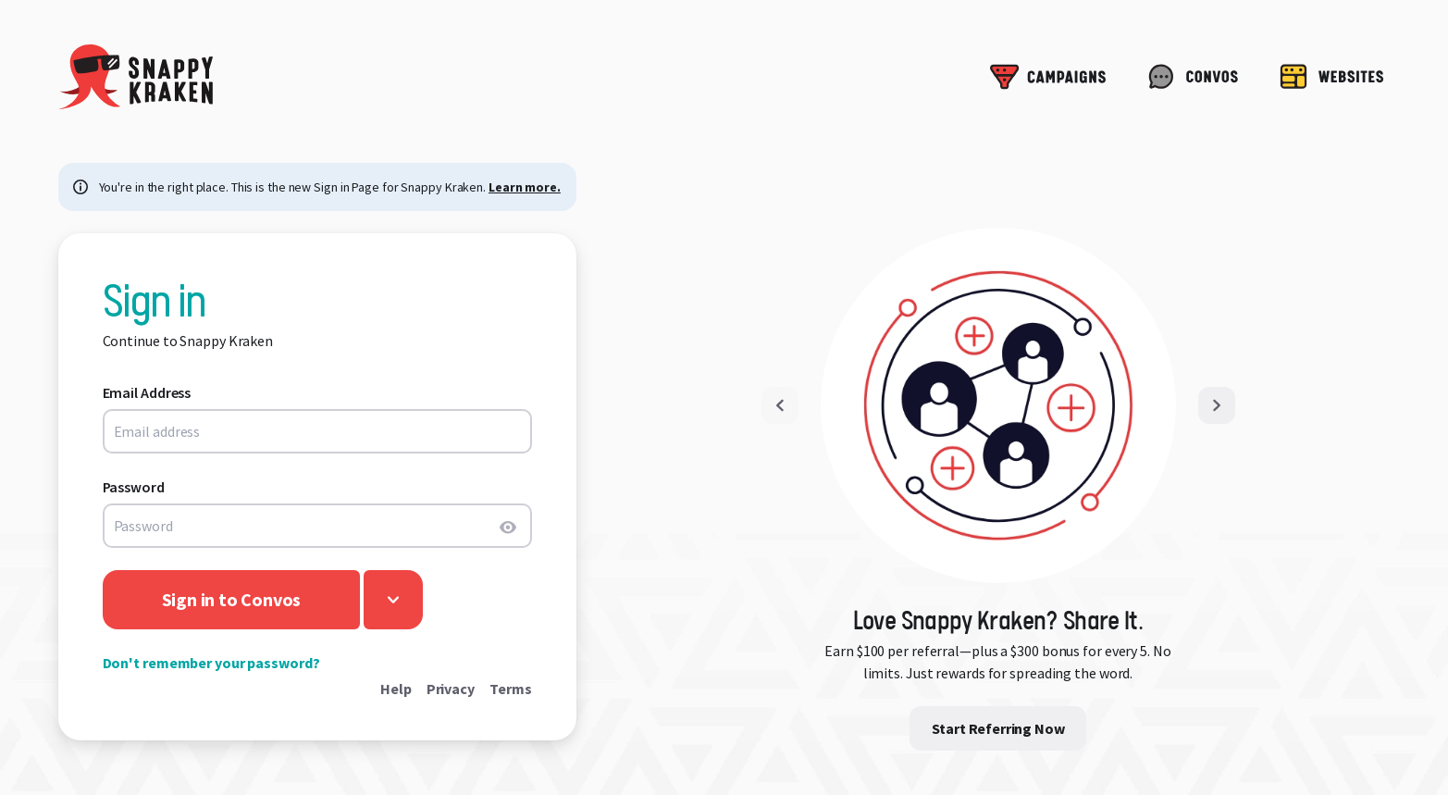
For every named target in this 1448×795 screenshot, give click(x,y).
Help (396, 688)
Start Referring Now (998, 728)
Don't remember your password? (211, 662)
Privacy (451, 688)
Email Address (147, 392)
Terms (510, 688)
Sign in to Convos (232, 599)
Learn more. (525, 187)
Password (134, 487)
